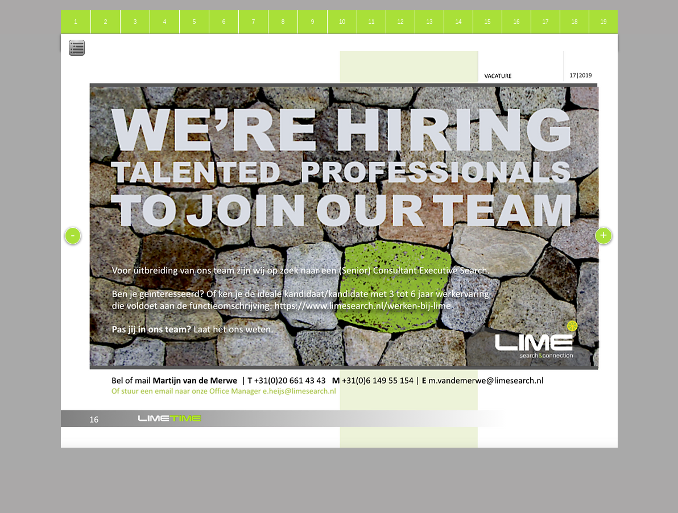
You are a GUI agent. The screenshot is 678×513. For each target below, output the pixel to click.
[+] (603, 235)
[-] (73, 235)
